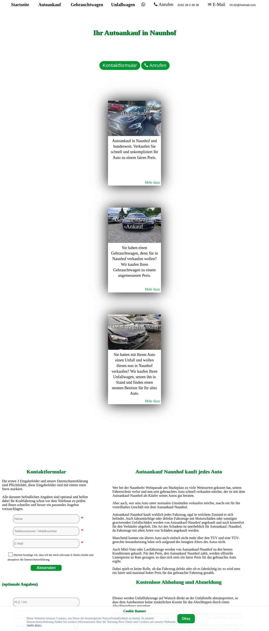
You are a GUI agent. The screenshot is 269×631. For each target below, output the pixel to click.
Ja (12, 460)
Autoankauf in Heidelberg (178, 521)
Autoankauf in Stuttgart (178, 574)
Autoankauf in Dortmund (179, 469)
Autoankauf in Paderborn (179, 559)
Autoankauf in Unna (178, 581)
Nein (24, 460)
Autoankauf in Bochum (178, 447)
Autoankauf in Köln (179, 536)
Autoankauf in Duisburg (178, 476)
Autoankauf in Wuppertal (179, 589)
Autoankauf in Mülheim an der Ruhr (179, 551)
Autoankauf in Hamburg (178, 506)
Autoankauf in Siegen (178, 566)
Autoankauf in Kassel (178, 529)
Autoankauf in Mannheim (178, 544)
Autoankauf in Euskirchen (178, 491)
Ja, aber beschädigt (47, 460)
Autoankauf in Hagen (178, 499)
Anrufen (154, 9)
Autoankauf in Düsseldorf (178, 484)
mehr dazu (34, 625)
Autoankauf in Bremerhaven (179, 461)
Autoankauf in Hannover (178, 514)
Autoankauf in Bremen (179, 454)
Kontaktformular (106, 58)
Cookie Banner (134, 611)
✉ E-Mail (204, 9)
